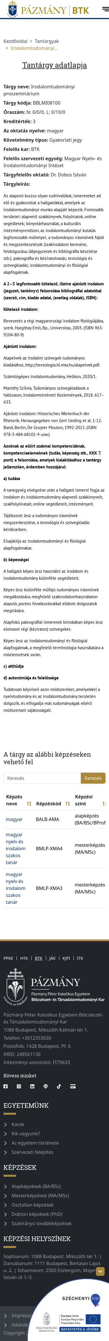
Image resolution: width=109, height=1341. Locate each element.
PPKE (8, 958)
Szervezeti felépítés (32, 1152)
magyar (14, 819)
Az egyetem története (35, 1143)
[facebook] (7, 1086)
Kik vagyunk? (26, 1133)
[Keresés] (42, 778)
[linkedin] (32, 1086)
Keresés (93, 778)
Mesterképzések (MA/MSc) (40, 1195)
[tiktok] (59, 1086)
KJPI (66, 958)
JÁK (52, 958)
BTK (38, 958)
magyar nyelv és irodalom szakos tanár (16, 848)
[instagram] (19, 1086)
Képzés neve (18, 800)
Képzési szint (91, 800)
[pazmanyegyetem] (50, 9)
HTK (24, 958)
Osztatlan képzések (32, 1205)
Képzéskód (53, 803)
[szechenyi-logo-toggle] (100, 1271)
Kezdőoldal (15, 41)
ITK (80, 958)
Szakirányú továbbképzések (42, 1223)
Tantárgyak (47, 41)
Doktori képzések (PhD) (37, 1214)
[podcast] (45, 1086)
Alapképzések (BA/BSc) (36, 1186)
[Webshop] (73, 1086)
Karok (18, 1124)
